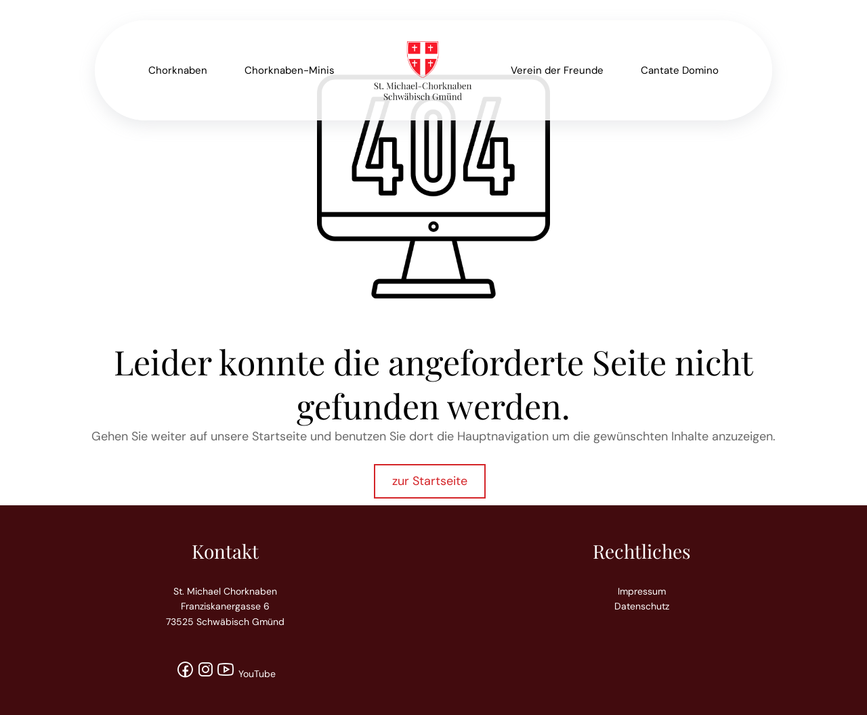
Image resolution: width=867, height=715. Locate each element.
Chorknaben (177, 70)
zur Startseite (429, 481)
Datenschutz (641, 606)
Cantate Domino (680, 70)
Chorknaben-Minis (290, 70)
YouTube (245, 674)
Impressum (642, 591)
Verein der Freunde (557, 70)
